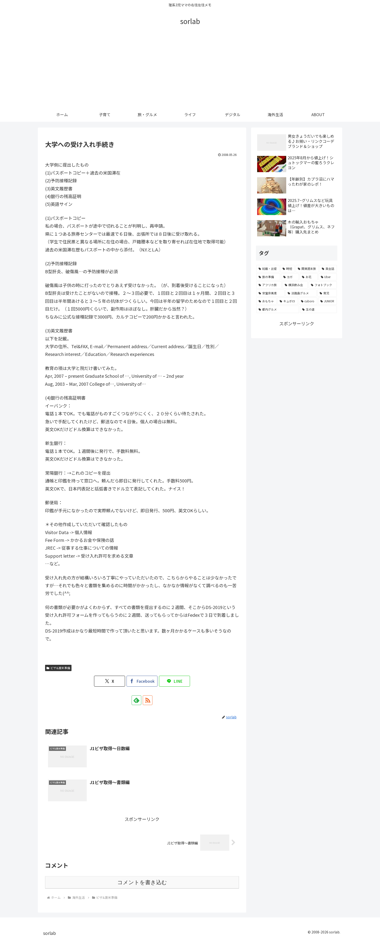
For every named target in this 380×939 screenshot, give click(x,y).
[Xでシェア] (109, 681)
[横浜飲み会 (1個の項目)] (295, 285)
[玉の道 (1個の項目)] (318, 309)
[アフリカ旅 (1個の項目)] (269, 285)
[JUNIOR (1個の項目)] (327, 301)
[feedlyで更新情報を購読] (136, 700)
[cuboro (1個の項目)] (308, 301)
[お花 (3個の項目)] (309, 277)
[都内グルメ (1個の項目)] (277, 309)
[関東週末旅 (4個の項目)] (307, 268)
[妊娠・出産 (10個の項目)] (267, 268)
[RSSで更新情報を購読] (147, 700)
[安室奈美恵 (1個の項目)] (270, 293)
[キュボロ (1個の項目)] (287, 301)
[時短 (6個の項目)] (287, 268)
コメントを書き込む (142, 882)
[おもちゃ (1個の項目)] (266, 301)
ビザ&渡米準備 (58, 668)
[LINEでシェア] (174, 681)
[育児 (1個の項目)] (327, 293)
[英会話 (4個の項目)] (328, 268)
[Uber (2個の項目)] (328, 277)
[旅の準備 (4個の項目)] (268, 277)
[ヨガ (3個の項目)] (290, 277)
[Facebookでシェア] (142, 681)
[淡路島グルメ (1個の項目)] (301, 293)
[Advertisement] (190, 71)
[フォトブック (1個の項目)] (323, 285)
